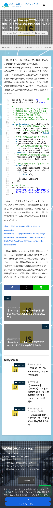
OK (28, 499)
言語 (37, 47)
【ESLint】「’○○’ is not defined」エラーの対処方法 (38, 371)
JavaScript (41, 33)
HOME (7, 47)
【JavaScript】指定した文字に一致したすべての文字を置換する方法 (38, 419)
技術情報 (17, 47)
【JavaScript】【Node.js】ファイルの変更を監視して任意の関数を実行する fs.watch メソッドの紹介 (38, 393)
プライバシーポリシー (28, 504)
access (26, 480)
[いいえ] (49, 496)
